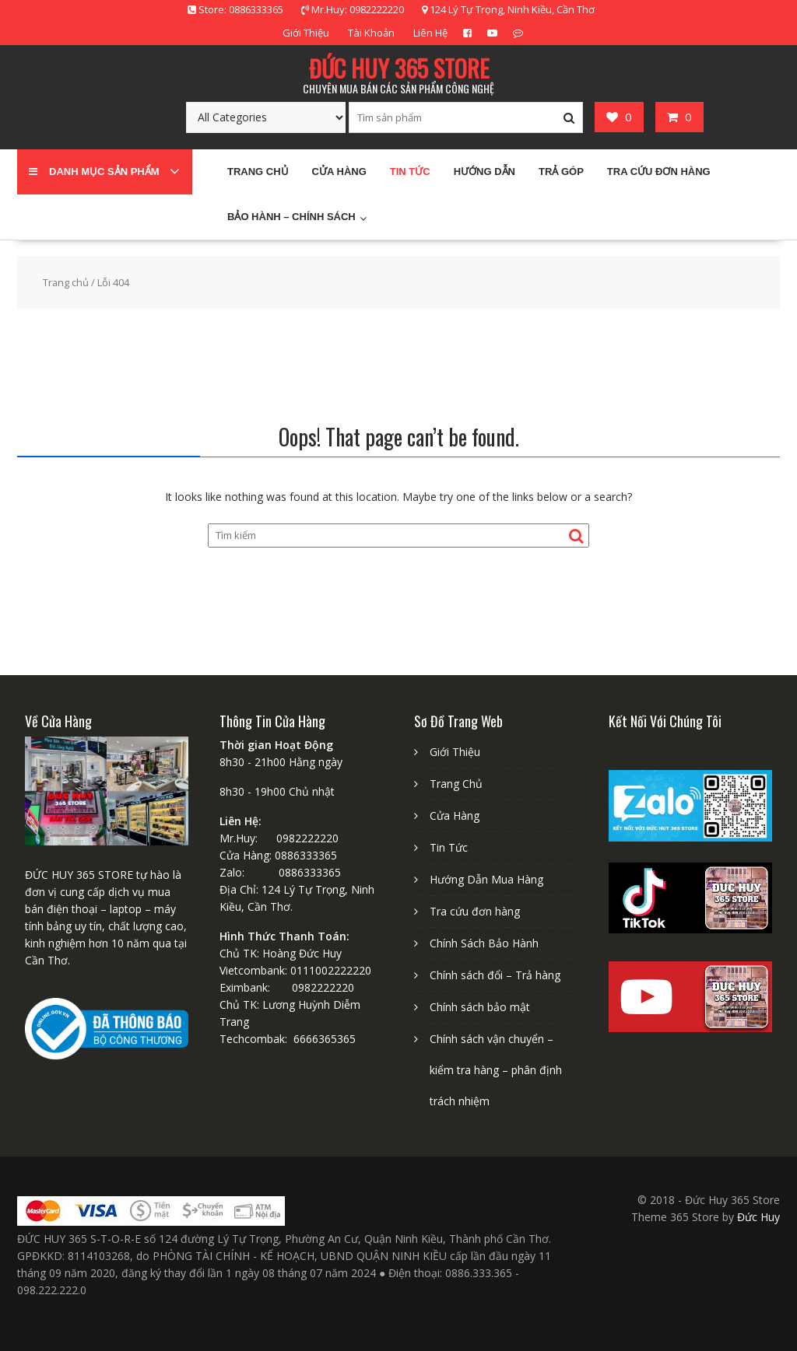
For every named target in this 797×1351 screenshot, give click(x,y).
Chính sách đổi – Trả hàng (495, 975)
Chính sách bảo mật (480, 1006)
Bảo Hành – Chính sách (291, 216)
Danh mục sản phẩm (94, 171)
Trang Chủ (456, 783)
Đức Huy (758, 1216)
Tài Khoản (371, 33)
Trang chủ (258, 171)
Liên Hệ (430, 33)
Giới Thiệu (306, 33)
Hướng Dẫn (484, 171)
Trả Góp (561, 171)
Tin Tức (410, 171)
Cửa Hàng (339, 171)
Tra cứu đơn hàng (659, 171)
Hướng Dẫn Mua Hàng (486, 879)
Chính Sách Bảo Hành (484, 943)
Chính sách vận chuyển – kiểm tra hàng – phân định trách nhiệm (496, 1069)
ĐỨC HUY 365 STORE (399, 68)
